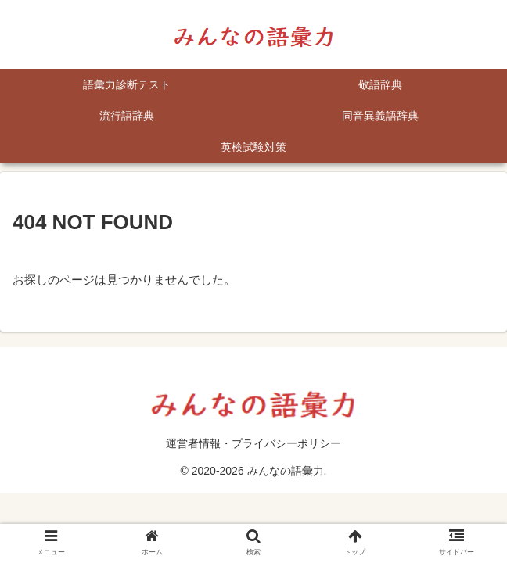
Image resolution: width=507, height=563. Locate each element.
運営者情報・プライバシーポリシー (253, 443)
